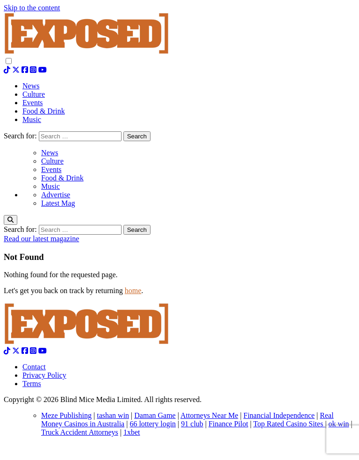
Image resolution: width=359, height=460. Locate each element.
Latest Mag (58, 203)
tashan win (113, 415)
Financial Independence (279, 415)
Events (51, 169)
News (49, 153)
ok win (339, 424)
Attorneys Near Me (209, 415)
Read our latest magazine (41, 239)
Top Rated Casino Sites (289, 424)
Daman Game (154, 415)
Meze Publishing (66, 415)
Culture (52, 161)
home (133, 291)
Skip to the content (32, 8)
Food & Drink (62, 178)
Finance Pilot (228, 424)
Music (50, 186)
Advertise (55, 195)
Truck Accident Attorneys (79, 432)
